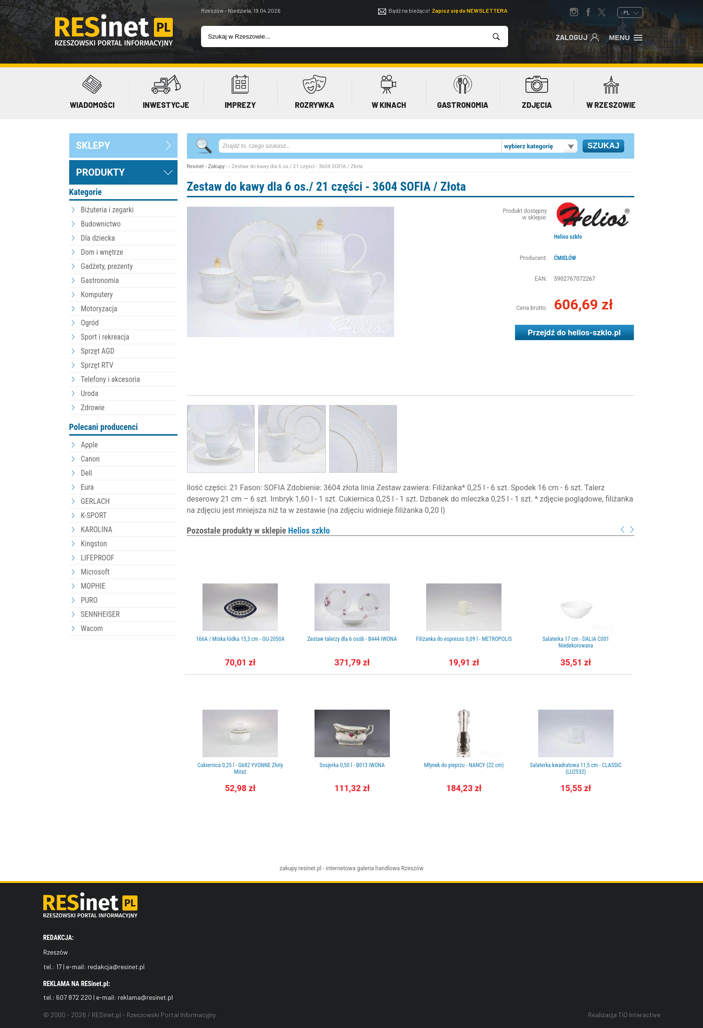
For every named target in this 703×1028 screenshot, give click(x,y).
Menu (626, 36)
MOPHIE (93, 586)
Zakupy (216, 166)
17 (59, 967)
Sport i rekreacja (105, 336)
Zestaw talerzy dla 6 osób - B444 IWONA (352, 639)
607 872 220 (74, 997)
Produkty (100, 172)
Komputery (97, 294)
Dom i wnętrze (102, 252)
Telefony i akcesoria (110, 379)
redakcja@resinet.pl (116, 967)
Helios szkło (568, 237)
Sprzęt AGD (98, 351)
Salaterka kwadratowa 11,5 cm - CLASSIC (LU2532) (576, 768)
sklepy (93, 145)
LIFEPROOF (98, 557)
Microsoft (95, 571)
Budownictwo (101, 223)
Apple (89, 444)
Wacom (92, 628)
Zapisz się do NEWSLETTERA (470, 10)
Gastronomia (100, 280)
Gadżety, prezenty (107, 266)
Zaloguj (577, 36)
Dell (86, 473)
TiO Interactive (639, 1015)
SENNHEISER (100, 614)
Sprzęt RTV (97, 365)
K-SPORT (94, 515)
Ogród (90, 322)
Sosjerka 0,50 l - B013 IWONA (352, 765)
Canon (90, 458)
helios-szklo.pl (594, 332)
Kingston (94, 543)
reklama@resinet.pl (145, 997)
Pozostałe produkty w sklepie (258, 530)
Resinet (195, 166)
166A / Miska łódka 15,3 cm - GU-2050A (240, 639)
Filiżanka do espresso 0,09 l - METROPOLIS (464, 639)
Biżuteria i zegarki (107, 209)
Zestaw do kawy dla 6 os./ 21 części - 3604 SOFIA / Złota (326, 186)
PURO (89, 600)
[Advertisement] (123, 690)
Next (632, 529)
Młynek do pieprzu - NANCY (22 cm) (464, 765)
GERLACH (95, 501)
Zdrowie (93, 407)
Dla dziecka (98, 238)
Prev (622, 529)
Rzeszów (412, 868)
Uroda (89, 393)
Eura (87, 487)
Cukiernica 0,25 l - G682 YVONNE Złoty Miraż (240, 768)
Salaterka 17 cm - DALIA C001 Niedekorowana (575, 642)
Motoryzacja (99, 308)
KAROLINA (97, 529)
